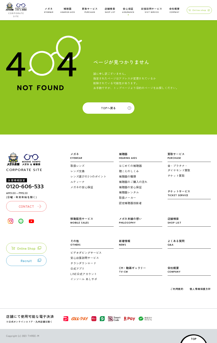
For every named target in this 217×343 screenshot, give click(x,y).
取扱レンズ (77, 166)
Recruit (31, 260)
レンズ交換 (77, 171)
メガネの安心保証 (81, 187)
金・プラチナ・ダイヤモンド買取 (179, 168)
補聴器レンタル (129, 192)
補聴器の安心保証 (130, 187)
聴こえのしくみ (129, 171)
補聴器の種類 (127, 176)
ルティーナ (77, 182)
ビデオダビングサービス (86, 253)
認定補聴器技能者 (130, 203)
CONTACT (30, 206)
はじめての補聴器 (130, 166)
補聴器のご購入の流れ (133, 182)
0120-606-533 (25, 187)
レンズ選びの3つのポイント (88, 176)
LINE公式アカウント (83, 274)
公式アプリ (77, 268)
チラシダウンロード (83, 263)
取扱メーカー (127, 197)
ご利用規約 (176, 288)
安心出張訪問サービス (84, 258)
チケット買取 (176, 175)
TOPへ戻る (108, 108)
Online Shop (26, 248)
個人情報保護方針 (200, 288)
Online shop (199, 10)
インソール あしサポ (83, 279)
